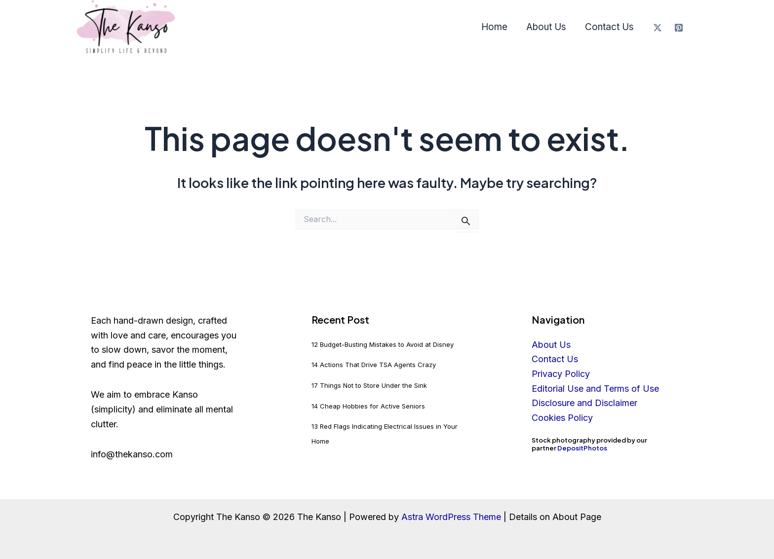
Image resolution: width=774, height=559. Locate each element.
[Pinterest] (678, 27)
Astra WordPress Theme (451, 517)
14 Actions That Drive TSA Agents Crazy (373, 365)
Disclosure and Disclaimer (584, 403)
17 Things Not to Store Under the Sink (369, 385)
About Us (546, 27)
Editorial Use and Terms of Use (595, 388)
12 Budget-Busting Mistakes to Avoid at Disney (382, 344)
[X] (657, 27)
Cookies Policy (562, 417)
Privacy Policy (561, 374)
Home (494, 27)
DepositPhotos (582, 448)
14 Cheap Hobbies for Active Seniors (368, 406)
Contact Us (609, 27)
